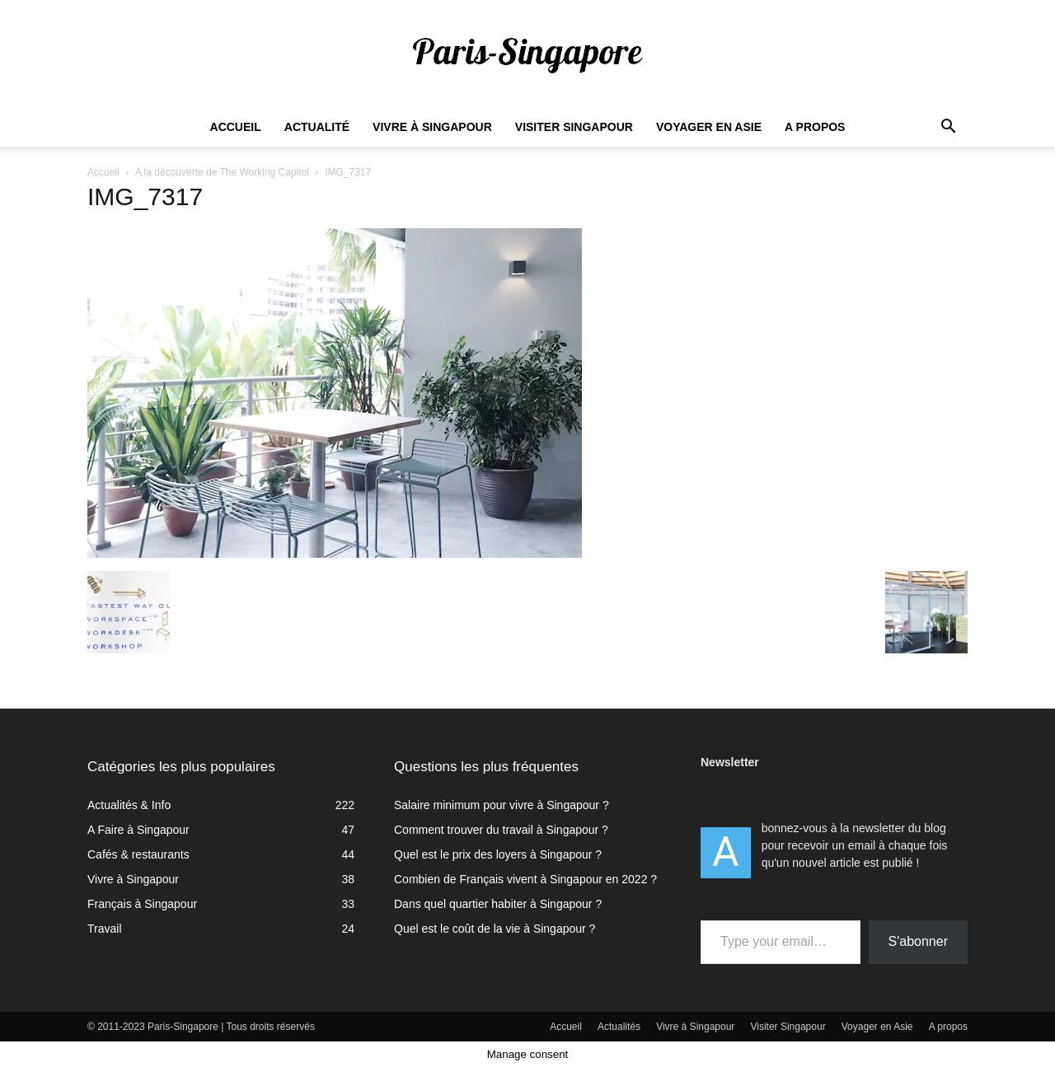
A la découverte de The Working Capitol (222, 172)
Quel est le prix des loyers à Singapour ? (498, 854)
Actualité (316, 126)
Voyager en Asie (709, 126)
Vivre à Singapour (432, 126)
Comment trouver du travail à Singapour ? (501, 829)
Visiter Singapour (574, 126)
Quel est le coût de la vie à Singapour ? (494, 928)
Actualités (619, 1026)
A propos (815, 126)
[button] (948, 128)
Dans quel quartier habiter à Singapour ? (498, 903)
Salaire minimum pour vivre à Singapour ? (501, 805)
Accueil (235, 126)
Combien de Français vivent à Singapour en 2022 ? (525, 879)
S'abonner (918, 941)
